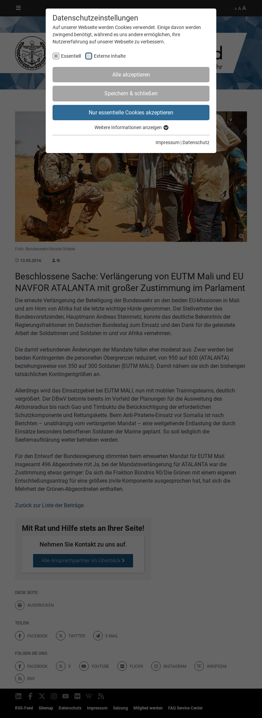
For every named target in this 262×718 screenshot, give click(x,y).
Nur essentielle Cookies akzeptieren (131, 112)
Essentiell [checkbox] (71, 56)
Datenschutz (196, 142)
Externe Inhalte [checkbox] (110, 56)
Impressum (167, 142)
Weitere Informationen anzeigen (131, 127)
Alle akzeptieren (131, 74)
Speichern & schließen (131, 93)
